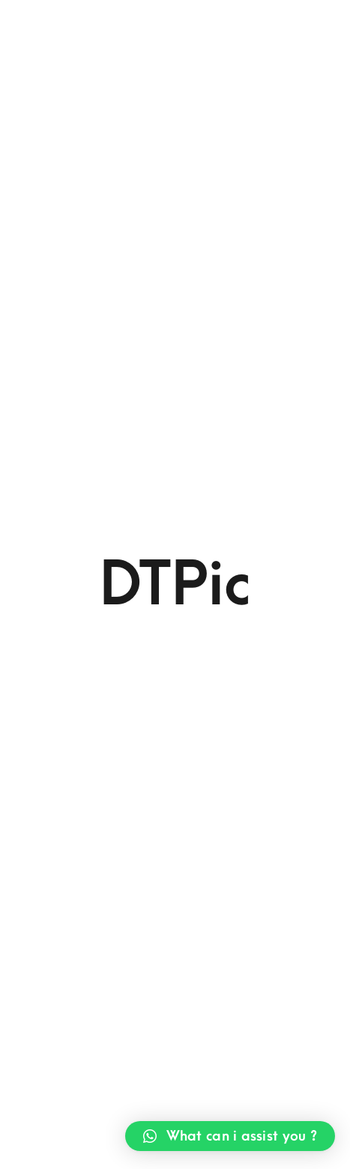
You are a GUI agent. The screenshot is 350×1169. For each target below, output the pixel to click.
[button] (230, 1136)
